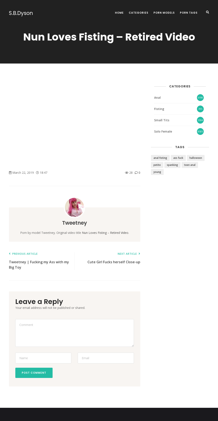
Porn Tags (189, 12)
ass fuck (178, 158)
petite (157, 165)
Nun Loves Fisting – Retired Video (105, 233)
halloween (195, 158)
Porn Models (164, 12)
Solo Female (163, 131)
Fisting (159, 109)
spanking (172, 165)
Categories (138, 12)
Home (119, 12)
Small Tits (161, 120)
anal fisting (160, 158)
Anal (157, 97)
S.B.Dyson (21, 13)
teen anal (189, 165)
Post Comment (34, 373)
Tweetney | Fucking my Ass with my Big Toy (39, 261)
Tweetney (74, 222)
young (157, 172)
